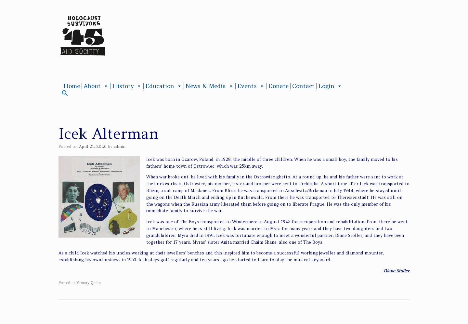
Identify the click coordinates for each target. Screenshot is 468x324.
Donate (278, 86)
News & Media (210, 86)
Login (330, 86)
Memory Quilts (88, 282)
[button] (65, 94)
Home (71, 86)
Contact (303, 86)
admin (119, 146)
